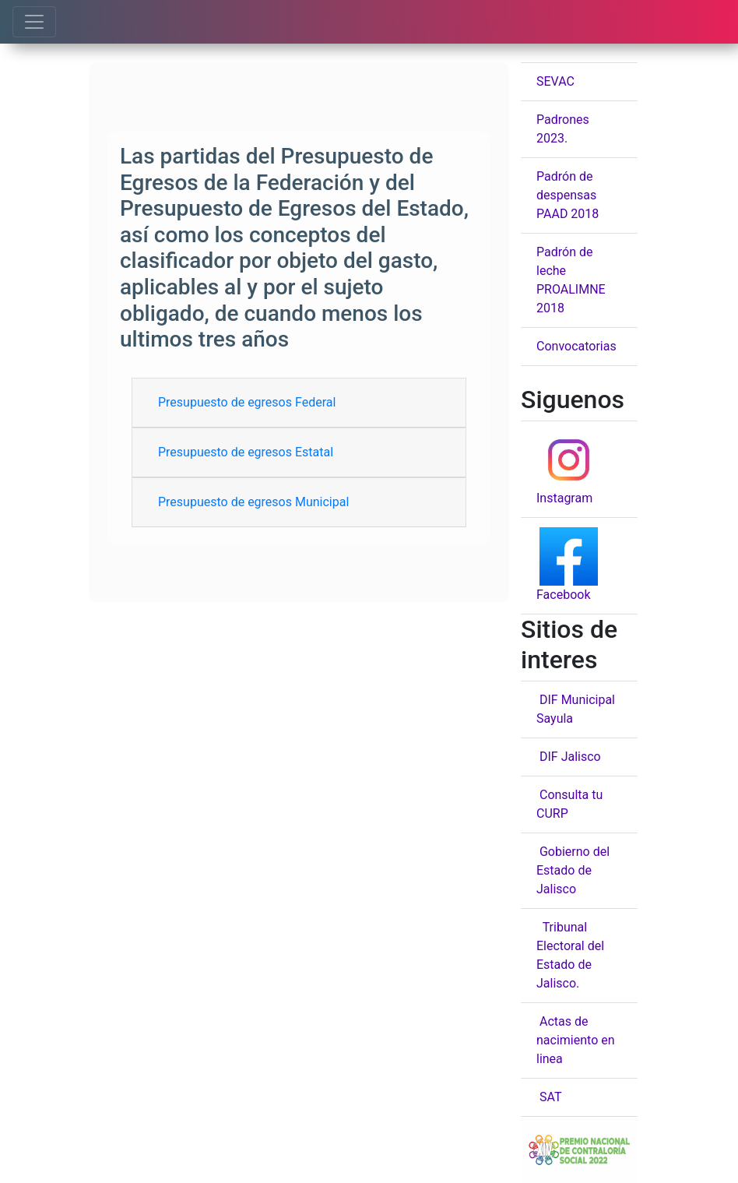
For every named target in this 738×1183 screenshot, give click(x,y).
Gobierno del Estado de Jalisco (573, 870)
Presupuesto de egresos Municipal (253, 502)
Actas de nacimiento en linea (575, 1040)
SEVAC (555, 81)
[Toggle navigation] (34, 21)
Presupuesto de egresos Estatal (245, 452)
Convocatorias (576, 346)
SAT (548, 1097)
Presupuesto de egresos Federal (247, 402)
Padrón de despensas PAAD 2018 (567, 195)
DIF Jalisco (568, 756)
